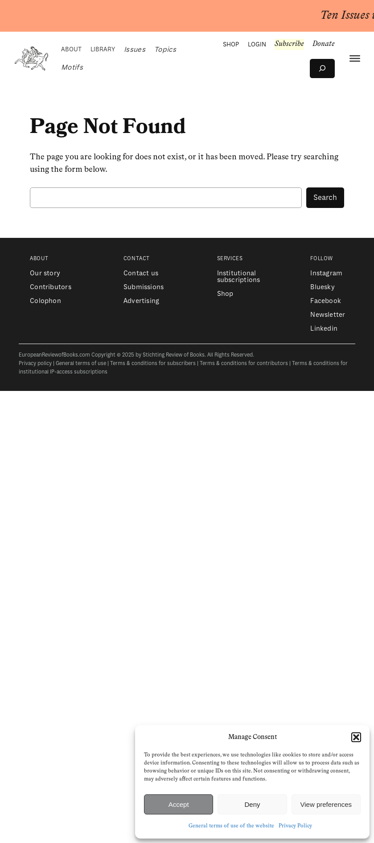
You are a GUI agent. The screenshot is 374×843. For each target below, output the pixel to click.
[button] (356, 737)
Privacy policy (35, 363)
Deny (252, 804)
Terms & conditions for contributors (244, 363)
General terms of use (81, 363)
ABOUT (71, 49)
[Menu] (354, 58)
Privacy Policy (295, 826)
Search (325, 197)
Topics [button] (165, 49)
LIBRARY (102, 49)
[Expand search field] (322, 68)
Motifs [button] (72, 67)
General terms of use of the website (231, 826)
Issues (134, 49)
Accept (179, 804)
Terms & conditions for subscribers (153, 363)
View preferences (326, 804)
